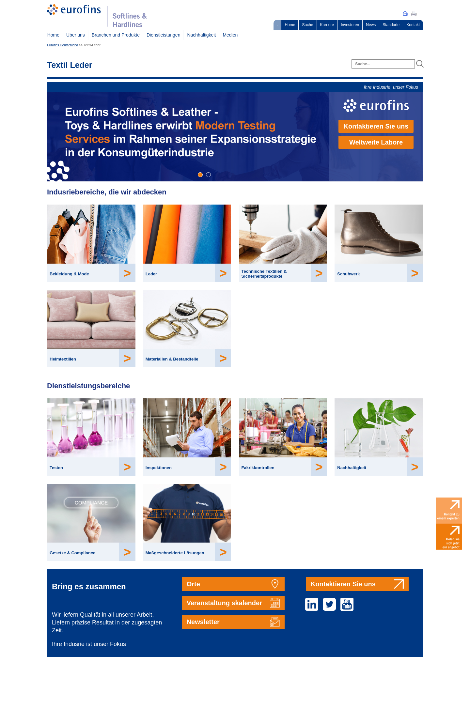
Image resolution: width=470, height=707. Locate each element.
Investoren (350, 25)
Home (290, 25)
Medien (230, 35)
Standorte (391, 25)
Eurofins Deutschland (62, 45)
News (371, 25)
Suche (307, 25)
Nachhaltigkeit (201, 35)
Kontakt (413, 25)
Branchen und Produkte (116, 35)
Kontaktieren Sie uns (376, 126)
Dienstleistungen (163, 35)
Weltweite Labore (376, 142)
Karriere (327, 25)
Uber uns (75, 35)
